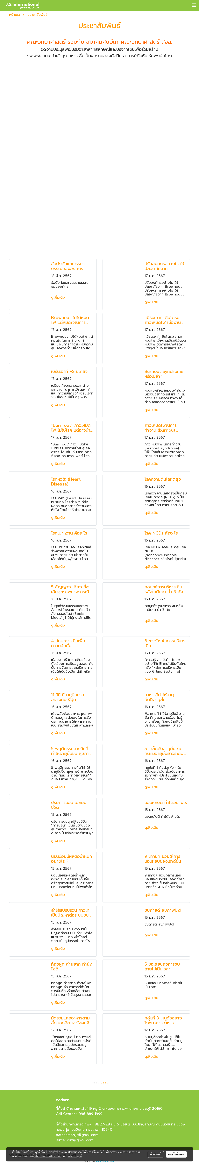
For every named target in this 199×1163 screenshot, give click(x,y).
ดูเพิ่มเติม (58, 297)
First (95, 1082)
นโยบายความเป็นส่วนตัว (47, 1156)
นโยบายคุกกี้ (75, 1156)
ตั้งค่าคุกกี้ (155, 1154)
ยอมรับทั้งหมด (176, 1154)
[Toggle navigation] (194, 5)
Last (104, 1082)
